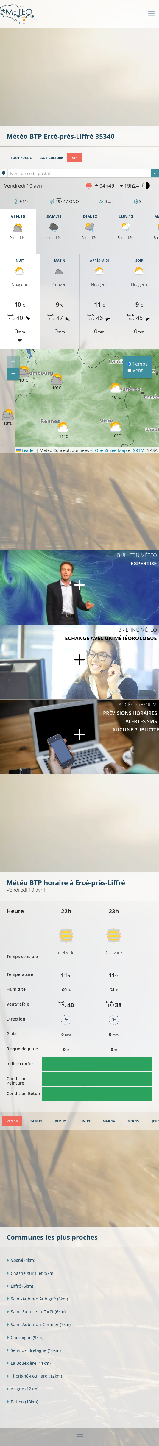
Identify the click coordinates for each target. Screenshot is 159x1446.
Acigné (22, 1389)
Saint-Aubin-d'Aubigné (37, 1299)
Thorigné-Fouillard (34, 1376)
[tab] (12, 1121)
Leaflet (25, 450)
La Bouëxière (29, 1363)
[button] (23, 374)
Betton (22, 1402)
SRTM (138, 450)
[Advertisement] (83, 76)
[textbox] (83, 173)
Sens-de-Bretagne (34, 1350)
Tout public (21, 157)
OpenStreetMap (111, 450)
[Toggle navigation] (151, 14)
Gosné (21, 1260)
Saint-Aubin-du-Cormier (39, 1324)
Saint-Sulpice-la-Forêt (36, 1311)
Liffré (20, 1286)
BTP (74, 157)
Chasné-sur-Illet (30, 1273)
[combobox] (83, 173)
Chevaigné (25, 1337)
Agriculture (51, 157)
